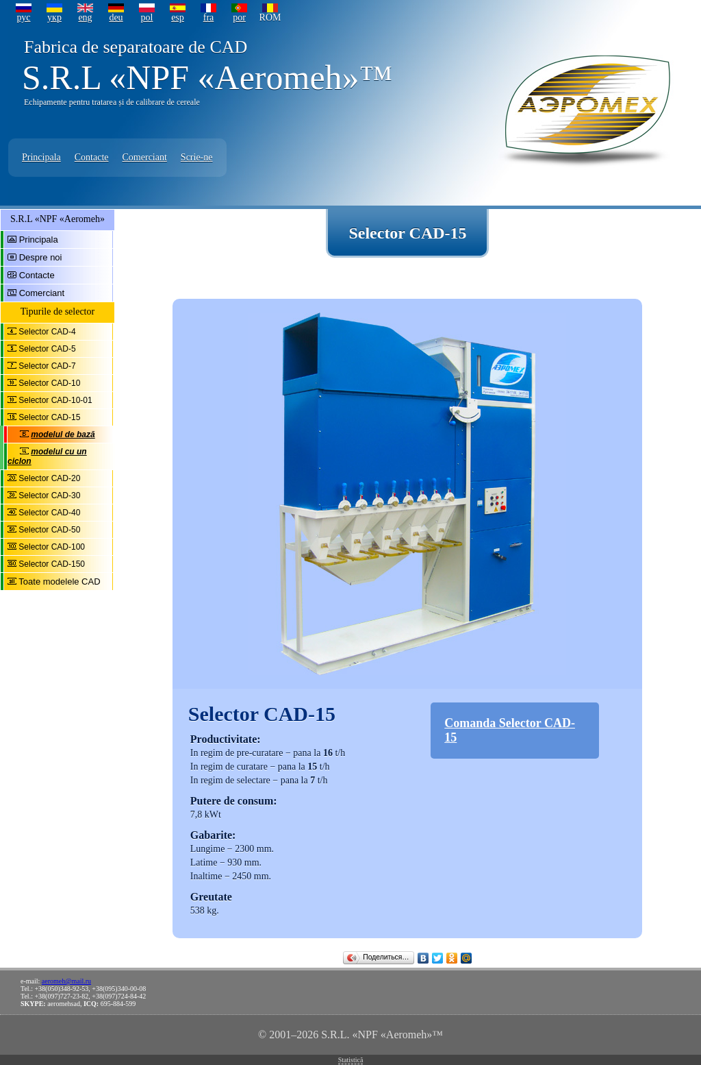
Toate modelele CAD (59, 581)
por (239, 17)
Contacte (92, 157)
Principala (41, 157)
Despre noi (40, 257)
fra (208, 17)
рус (23, 17)
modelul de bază (62, 434)
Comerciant (145, 157)
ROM (270, 17)
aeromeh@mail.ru (66, 981)
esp (177, 17)
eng (85, 17)
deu (116, 17)
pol (147, 17)
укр (54, 17)
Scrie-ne (197, 157)
